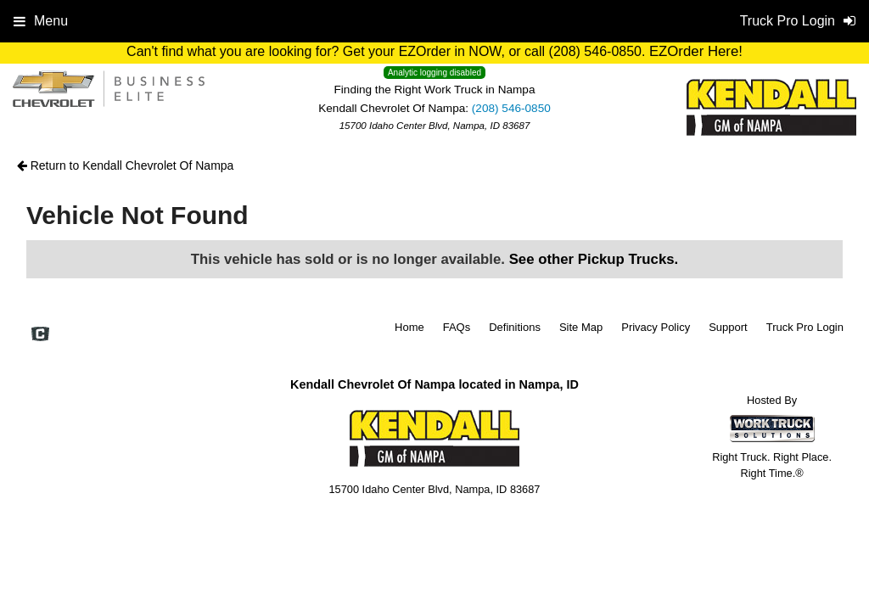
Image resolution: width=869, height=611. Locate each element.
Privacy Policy (655, 327)
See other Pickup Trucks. (594, 259)
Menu (41, 21)
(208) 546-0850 (511, 108)
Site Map (581, 327)
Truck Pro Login (805, 327)
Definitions (515, 327)
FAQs (457, 327)
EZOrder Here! (696, 51)
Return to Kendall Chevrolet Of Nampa (125, 165)
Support (728, 327)
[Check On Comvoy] (40, 336)
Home (409, 327)
